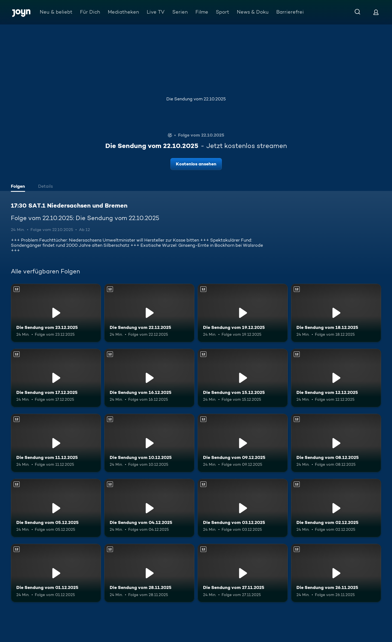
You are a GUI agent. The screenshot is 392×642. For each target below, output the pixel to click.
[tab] (19, 187)
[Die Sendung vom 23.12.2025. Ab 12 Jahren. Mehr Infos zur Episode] (56, 313)
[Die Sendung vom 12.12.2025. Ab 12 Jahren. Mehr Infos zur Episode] (336, 378)
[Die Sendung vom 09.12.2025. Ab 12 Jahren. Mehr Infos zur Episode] (243, 443)
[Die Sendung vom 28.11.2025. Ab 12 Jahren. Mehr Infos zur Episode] (149, 573)
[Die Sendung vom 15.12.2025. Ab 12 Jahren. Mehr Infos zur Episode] (243, 378)
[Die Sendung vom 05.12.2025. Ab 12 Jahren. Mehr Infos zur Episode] (56, 508)
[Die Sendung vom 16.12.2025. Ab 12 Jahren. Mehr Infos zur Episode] (149, 378)
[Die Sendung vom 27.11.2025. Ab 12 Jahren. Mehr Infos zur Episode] (243, 573)
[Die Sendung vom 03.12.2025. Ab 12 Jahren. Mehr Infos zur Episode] (243, 508)
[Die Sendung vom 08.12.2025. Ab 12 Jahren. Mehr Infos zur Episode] (336, 443)
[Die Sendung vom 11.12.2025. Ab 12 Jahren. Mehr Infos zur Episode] (56, 443)
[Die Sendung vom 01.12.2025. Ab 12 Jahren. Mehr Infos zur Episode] (56, 573)
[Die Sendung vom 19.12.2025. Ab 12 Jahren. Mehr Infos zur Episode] (243, 313)
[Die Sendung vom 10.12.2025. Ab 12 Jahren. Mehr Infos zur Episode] (149, 443)
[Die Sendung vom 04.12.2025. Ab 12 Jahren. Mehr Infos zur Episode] (149, 508)
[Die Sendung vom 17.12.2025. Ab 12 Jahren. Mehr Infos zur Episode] (56, 378)
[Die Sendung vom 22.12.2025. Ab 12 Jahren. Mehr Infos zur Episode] (149, 313)
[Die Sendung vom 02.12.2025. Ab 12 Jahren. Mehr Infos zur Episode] (336, 508)
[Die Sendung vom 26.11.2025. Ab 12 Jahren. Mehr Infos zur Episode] (336, 573)
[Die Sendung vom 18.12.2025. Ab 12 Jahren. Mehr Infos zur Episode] (336, 313)
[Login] (376, 12)
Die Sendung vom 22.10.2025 (196, 98)
